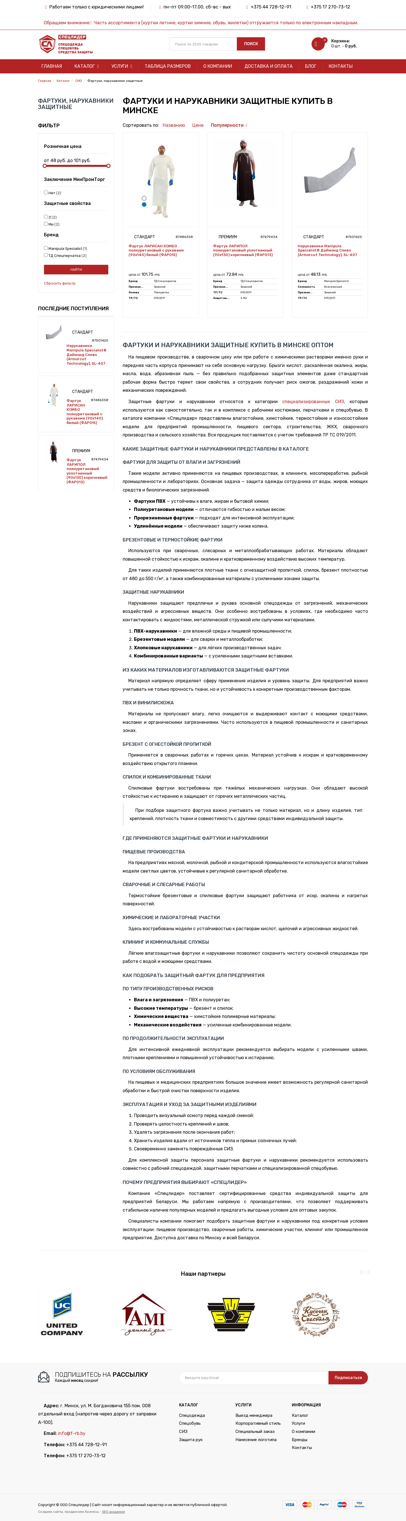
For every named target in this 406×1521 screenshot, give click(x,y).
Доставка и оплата (268, 66)
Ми (51, 224)
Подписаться (348, 1377)
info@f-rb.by (71, 1433)
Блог (310, 66)
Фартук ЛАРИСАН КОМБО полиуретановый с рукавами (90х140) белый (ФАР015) (85, 412)
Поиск (251, 43)
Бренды (299, 1439)
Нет (52, 193)
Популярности (227, 125)
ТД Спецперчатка (65, 255)
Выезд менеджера (253, 1415)
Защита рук (191, 1439)
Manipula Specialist (65, 248)
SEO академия (113, 1512)
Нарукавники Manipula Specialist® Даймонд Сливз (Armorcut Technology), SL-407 (87, 354)
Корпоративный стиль (258, 1423)
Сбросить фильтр (60, 283)
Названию (174, 125)
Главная (51, 66)
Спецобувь (190, 1423)
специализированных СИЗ (313, 401)
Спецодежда (192, 1415)
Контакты (341, 66)
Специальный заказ (255, 1431)
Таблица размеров (168, 66)
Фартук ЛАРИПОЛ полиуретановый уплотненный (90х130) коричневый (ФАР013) (87, 471)
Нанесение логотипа (256, 1439)
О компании (217, 66)
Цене (198, 125)
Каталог (86, 66)
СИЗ (183, 1431)
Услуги (121, 66)
